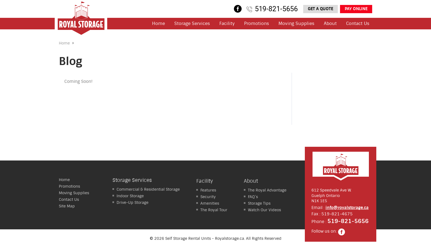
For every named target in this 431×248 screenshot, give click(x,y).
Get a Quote (320, 9)
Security (208, 196)
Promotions (256, 23)
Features (208, 190)
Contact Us (357, 23)
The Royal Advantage (267, 190)
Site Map (67, 206)
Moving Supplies (296, 23)
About (330, 23)
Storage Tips (259, 203)
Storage (130, 195)
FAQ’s (253, 196)
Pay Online (356, 9)
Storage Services (192, 23)
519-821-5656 (276, 9)
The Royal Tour (213, 209)
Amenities (209, 203)
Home (158, 23)
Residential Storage (148, 189)
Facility (227, 23)
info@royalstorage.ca (347, 207)
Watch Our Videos (264, 209)
